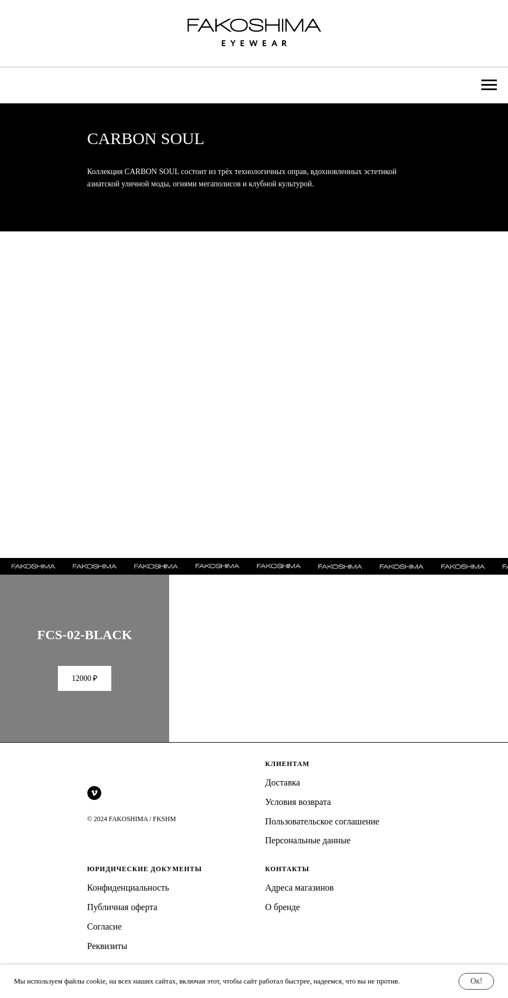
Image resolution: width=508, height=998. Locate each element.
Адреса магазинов (299, 899)
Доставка (282, 794)
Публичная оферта (122, 918)
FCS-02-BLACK (84, 646)
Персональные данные (308, 852)
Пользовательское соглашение (322, 832)
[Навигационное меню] (489, 85)
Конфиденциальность (128, 899)
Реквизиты (107, 957)
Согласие (104, 938)
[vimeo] (94, 805)
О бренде (282, 918)
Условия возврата (298, 813)
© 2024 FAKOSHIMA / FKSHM (131, 830)
